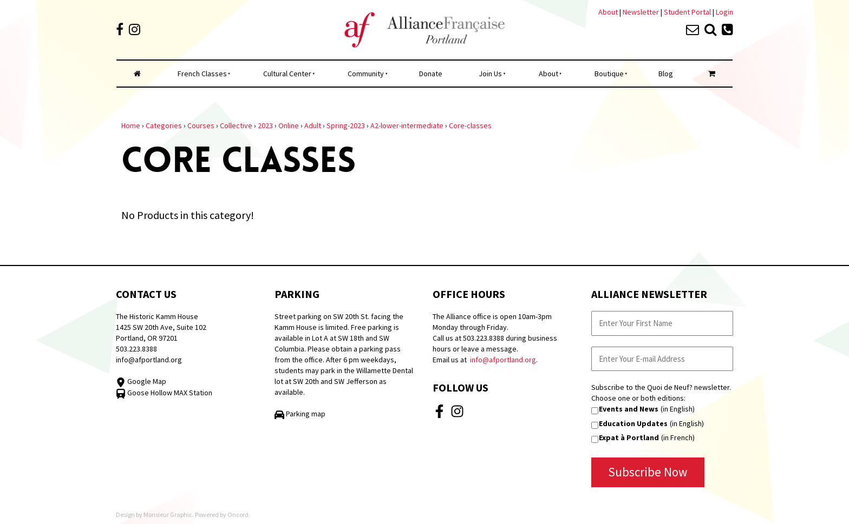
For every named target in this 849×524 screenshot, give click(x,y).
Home (130, 125)
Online (288, 125)
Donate (430, 73)
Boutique (609, 73)
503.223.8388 (136, 349)
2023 (265, 125)
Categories (164, 125)
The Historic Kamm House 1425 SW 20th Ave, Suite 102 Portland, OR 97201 (161, 327)
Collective (236, 125)
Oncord (238, 514)
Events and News (628, 409)
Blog (665, 73)
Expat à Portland (629, 437)
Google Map (141, 381)
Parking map (300, 414)
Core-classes (470, 125)
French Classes (202, 73)
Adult (312, 125)
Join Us (490, 73)
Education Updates (633, 423)
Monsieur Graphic (167, 514)
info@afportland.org (149, 359)
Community (366, 73)
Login (724, 12)
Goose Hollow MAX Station (164, 392)
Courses (200, 125)
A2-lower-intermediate (406, 125)
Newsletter (642, 12)
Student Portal (687, 12)
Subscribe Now (648, 472)
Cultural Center (287, 73)
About (608, 12)
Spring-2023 (345, 125)
